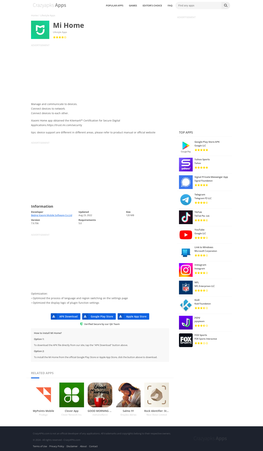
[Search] (225, 5)
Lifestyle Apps (47, 15)
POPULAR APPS (114, 5)
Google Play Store (97, 316)
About (83, 446)
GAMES (133, 5)
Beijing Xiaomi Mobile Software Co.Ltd (51, 215)
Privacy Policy (56, 446)
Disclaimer (72, 446)
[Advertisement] (102, 72)
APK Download (64, 316)
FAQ (170, 5)
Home (34, 15)
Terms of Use (40, 446)
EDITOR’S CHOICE (152, 5)
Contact (93, 446)
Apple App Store (132, 316)
